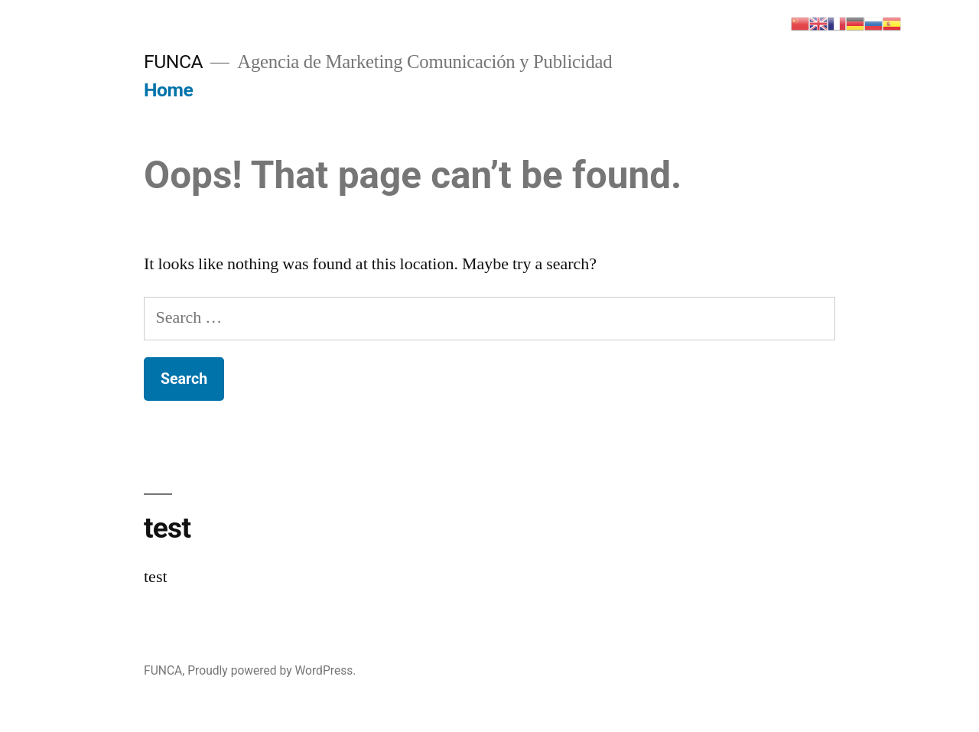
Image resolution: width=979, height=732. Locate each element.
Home (168, 90)
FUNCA (173, 61)
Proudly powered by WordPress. (271, 670)
